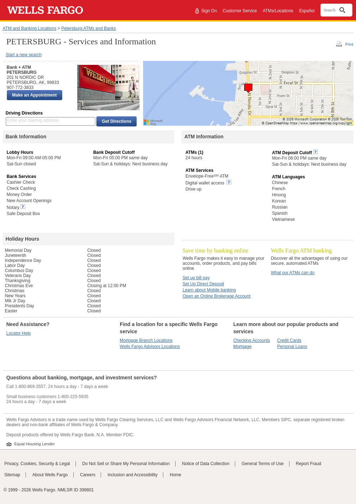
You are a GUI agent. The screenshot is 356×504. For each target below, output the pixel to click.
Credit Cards (289, 340)
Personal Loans (292, 346)
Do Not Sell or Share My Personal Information (126, 463)
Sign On (209, 10)
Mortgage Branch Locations (146, 340)
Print (349, 44)
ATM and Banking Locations (29, 28)
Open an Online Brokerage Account (217, 296)
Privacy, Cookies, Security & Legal (37, 463)
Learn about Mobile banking (209, 290)
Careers (88, 474)
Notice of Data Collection (205, 463)
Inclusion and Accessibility (133, 474)
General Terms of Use (263, 463)
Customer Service (240, 10)
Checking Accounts (251, 340)
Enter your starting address (33, 120)
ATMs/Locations (278, 10)
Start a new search (24, 54)
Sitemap (12, 474)
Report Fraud (308, 463)
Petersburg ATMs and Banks (88, 28)
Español (307, 10)
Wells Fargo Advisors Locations (150, 346)
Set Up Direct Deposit (203, 283)
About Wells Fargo (50, 474)
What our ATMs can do (292, 272)
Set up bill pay (196, 277)
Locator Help (18, 333)
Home (175, 474)
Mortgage (242, 346)
